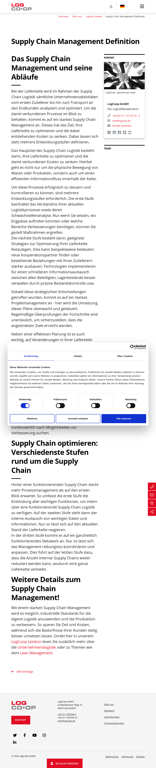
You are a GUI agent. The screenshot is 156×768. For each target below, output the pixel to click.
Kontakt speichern (119, 125)
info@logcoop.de (66, 720)
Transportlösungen (114, 723)
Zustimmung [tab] (31, 356)
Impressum (127, 756)
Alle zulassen (123, 418)
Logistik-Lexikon (94, 16)
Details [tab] (78, 356)
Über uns (77, 16)
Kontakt (20, 719)
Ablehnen (32, 418)
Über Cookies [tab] (125, 356)
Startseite (63, 16)
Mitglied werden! (65, 763)
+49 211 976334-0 (67, 714)
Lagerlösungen (112, 716)
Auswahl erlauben (78, 418)
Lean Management (36, 652)
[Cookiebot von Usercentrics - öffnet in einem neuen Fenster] (132, 347)
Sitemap (140, 756)
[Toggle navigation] (142, 6)
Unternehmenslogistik (37, 647)
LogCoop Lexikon (26, 641)
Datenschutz (112, 756)
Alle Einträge (24, 671)
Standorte (109, 710)
